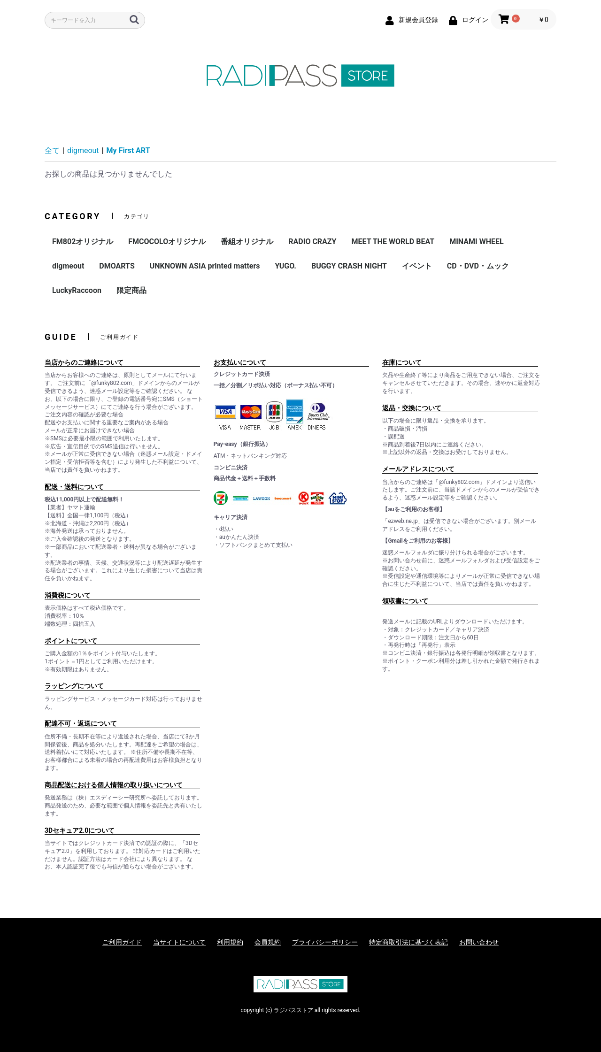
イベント (417, 265)
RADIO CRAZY (312, 241)
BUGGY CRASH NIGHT (349, 265)
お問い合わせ (479, 942)
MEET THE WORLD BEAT (392, 241)
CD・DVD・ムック (478, 265)
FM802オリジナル (82, 241)
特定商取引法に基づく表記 (408, 942)
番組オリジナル (247, 241)
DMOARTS (116, 265)
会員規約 (267, 942)
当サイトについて (179, 942)
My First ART (128, 150)
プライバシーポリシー (325, 942)
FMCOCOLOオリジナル (167, 241)
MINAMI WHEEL (476, 241)
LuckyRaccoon (76, 290)
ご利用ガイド (122, 942)
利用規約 (230, 942)
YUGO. (285, 265)
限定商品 (131, 290)
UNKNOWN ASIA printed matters (205, 265)
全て (52, 150)
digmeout (83, 150)
